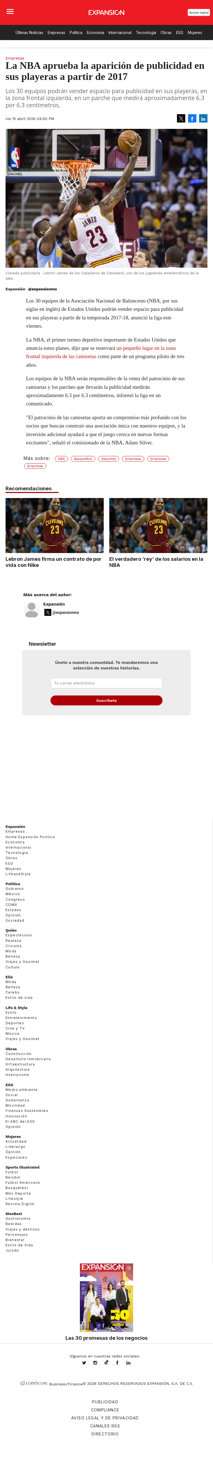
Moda (11, 951)
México (13, 894)
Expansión (54, 604)
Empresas (56, 32)
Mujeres (195, 32)
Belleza (13, 956)
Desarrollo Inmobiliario (28, 1059)
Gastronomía (18, 1218)
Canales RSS (105, 1426)
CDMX (11, 905)
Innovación (16, 1116)
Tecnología (146, 32)
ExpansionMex (121, 1363)
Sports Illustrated (22, 1167)
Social (12, 1095)
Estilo (11, 1012)
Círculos (14, 946)
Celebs (13, 992)
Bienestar (15, 1240)
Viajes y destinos (23, 1229)
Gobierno (15, 889)
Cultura (13, 967)
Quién (11, 930)
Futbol (12, 1172)
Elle (9, 977)
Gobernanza (17, 1100)
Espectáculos (19, 935)
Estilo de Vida (19, 1245)
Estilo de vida (19, 997)
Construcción (19, 1054)
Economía (95, 32)
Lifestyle (15, 1199)
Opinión (13, 915)
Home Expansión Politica (30, 837)
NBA (61, 459)
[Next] (201, 523)
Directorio (105, 1434)
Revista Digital (199, 12)
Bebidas (14, 1224)
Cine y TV (15, 1028)
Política (76, 32)
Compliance (105, 1410)
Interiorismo (18, 1075)
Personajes (17, 1234)
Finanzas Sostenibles (27, 1111)
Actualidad (16, 1141)
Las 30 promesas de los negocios (106, 1338)
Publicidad (105, 1401)
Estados (14, 910)
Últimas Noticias (29, 32)
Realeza (14, 941)
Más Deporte (18, 1193)
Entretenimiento (21, 1018)
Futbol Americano (23, 1182)
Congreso (15, 899)
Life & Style (16, 1007)
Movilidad (15, 1105)
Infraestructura (20, 1064)
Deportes (108, 459)
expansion (132, 1363)
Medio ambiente (22, 1090)
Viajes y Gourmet (22, 962)
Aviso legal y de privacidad (105, 1418)
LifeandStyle (18, 874)
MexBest (14, 1213)
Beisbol (13, 1177)
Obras (166, 32)
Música (12, 1033)
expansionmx (99, 1363)
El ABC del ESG (20, 1121)
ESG (180, 32)
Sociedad (15, 920)
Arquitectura (18, 1069)
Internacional (119, 32)
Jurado (12, 1250)
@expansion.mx (106, 1362)
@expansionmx (42, 289)
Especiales (16, 1157)
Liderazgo (16, 1147)
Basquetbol (83, 459)
